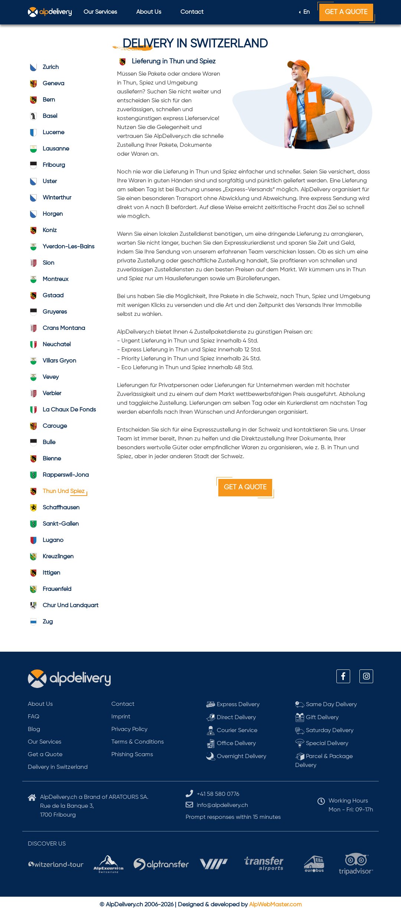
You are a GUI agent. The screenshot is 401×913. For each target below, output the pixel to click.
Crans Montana (56, 328)
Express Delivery (233, 704)
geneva (46, 83)
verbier (44, 393)
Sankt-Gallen (53, 524)
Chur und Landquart (63, 605)
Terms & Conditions (137, 742)
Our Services (100, 12)
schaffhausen (53, 508)
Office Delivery (231, 743)
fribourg (46, 165)
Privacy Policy (129, 729)
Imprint (120, 717)
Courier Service (231, 730)
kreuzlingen (51, 556)
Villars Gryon (52, 361)
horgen (45, 214)
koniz (42, 230)
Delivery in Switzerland (58, 767)
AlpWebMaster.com (275, 905)
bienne (44, 459)
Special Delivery (321, 743)
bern (41, 100)
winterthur (49, 198)
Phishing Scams (132, 755)
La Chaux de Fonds (62, 410)
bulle (41, 442)
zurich (43, 67)
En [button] (306, 12)
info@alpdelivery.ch (222, 805)
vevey (43, 377)
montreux (48, 279)
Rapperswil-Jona (58, 475)
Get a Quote (346, 12)
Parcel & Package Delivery (324, 760)
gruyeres (47, 312)
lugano (45, 540)
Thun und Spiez (56, 491)
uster (42, 181)
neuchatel (49, 344)
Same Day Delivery (326, 704)
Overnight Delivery (236, 756)
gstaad (45, 296)
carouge (47, 426)
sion (41, 263)
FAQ (33, 717)
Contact (191, 12)
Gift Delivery (317, 717)
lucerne (46, 132)
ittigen (44, 573)
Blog (34, 729)
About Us (148, 12)
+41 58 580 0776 (218, 794)
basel (42, 116)
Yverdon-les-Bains (61, 247)
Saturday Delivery (324, 730)
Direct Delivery (231, 717)
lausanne (48, 149)
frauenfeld (49, 589)
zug (40, 622)
